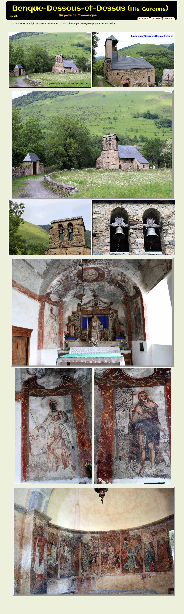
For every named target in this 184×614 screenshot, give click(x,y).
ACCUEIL (156, 18)
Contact (143, 18)
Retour (168, 18)
